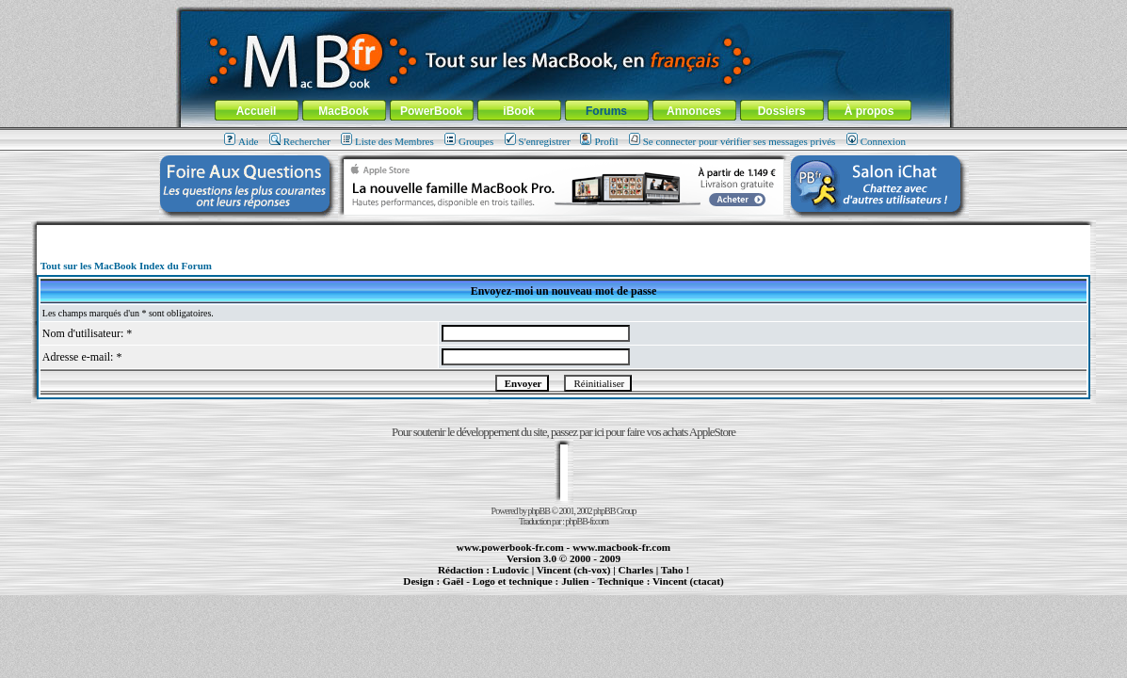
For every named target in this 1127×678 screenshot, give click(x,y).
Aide (241, 141)
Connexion (876, 141)
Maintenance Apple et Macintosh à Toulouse (594, 589)
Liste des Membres (387, 141)
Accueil (256, 111)
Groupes (468, 141)
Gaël (453, 581)
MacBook (343, 111)
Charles (636, 569)
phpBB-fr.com (587, 521)
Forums (606, 111)
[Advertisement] (564, 232)
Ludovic (510, 569)
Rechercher (299, 141)
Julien (574, 581)
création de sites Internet (681, 589)
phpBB (539, 511)
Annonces (694, 111)
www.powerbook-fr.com (510, 547)
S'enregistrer (538, 141)
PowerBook (431, 111)
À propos (869, 111)
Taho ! (675, 569)
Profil (599, 141)
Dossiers (782, 111)
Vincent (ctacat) (688, 581)
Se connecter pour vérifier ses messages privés (732, 141)
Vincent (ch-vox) (574, 569)
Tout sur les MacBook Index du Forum (126, 265)
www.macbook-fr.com (621, 547)
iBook (518, 111)
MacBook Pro (501, 589)
